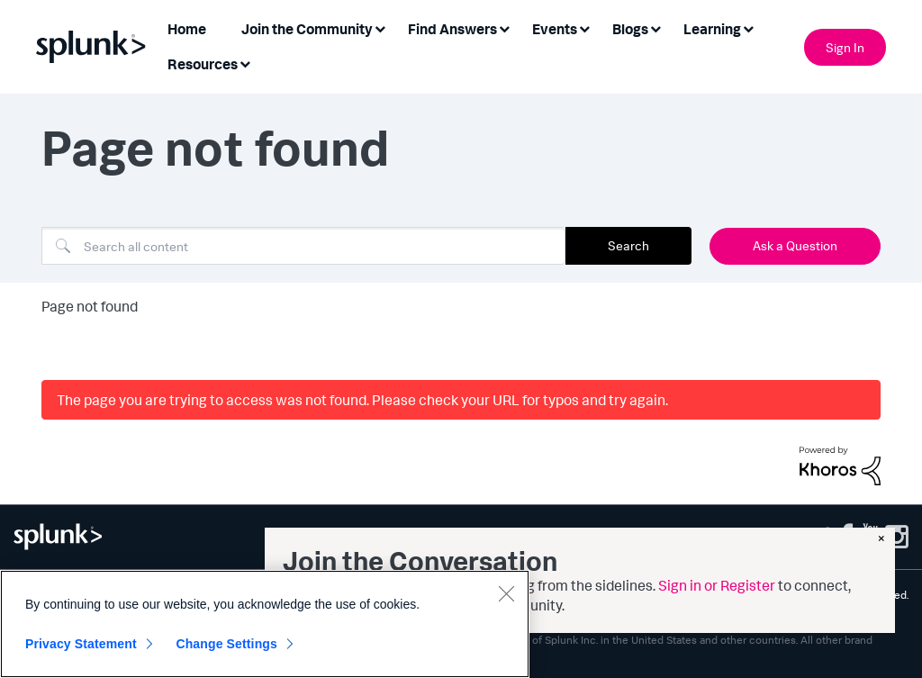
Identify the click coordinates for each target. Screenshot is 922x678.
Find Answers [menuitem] (452, 29)
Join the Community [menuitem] (307, 29)
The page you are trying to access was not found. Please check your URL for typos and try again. (362, 400)
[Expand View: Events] (584, 27)
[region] (264, 624)
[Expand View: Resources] (245, 62)
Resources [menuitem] (202, 64)
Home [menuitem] (186, 29)
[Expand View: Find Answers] (504, 27)
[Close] (506, 593)
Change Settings (226, 644)
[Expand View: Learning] (748, 27)
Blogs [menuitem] (630, 29)
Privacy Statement (81, 644)
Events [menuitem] (554, 29)
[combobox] (303, 246)
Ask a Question (795, 245)
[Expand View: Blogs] (655, 27)
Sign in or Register (716, 585)
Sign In (845, 47)
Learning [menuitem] (712, 29)
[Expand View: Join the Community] (380, 27)
